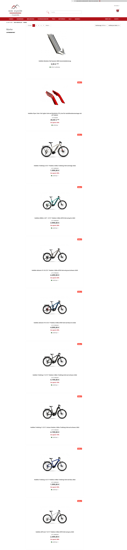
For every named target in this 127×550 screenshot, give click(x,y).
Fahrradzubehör (43, 19)
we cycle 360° (100, 530)
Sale (70, 19)
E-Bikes (11, 19)
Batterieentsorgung (75, 538)
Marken (78, 19)
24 (114, 25)
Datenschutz (47, 538)
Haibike (25, 22)
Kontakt (45, 528)
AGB (44, 536)
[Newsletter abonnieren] (76, 458)
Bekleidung (31, 19)
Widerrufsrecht (47, 541)
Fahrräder (20, 19)
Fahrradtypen (100, 541)
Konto (116, 19)
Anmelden (117, 5)
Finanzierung (73, 536)
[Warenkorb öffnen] (118, 10)
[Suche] (66, 12)
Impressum (46, 533)
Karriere (98, 533)
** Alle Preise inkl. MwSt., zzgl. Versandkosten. (20, 426)
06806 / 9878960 (25, 442)
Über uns (108, 19)
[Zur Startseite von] (24, 10)
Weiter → (48, 25)
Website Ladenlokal (101, 528)
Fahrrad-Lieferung (101, 538)
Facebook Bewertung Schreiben (102, 446)
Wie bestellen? (74, 530)
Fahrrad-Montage (101, 536)
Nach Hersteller (18, 22)
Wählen (101, 25)
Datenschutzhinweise (55, 451)
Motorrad (62, 19)
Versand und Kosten (75, 541)
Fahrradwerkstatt (75, 528)
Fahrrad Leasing (74, 533)
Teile (54, 19)
